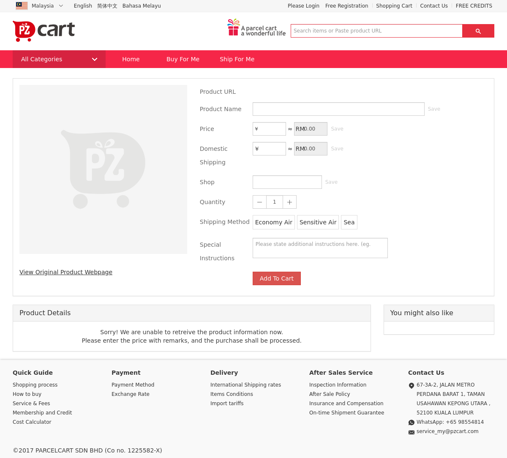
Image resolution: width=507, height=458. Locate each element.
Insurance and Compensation (346, 403)
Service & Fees (31, 403)
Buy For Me (182, 59)
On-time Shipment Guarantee (346, 413)
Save (434, 109)
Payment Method (133, 385)
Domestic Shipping (214, 155)
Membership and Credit (42, 413)
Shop (207, 182)
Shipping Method (225, 221)
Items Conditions (231, 394)
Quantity (213, 202)
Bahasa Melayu (142, 6)
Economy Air (273, 222)
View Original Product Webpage (65, 272)
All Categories (59, 59)
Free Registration (346, 6)
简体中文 (107, 6)
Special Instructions (217, 251)
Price (207, 128)
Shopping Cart (394, 6)
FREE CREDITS (474, 6)
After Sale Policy (329, 394)
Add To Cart (277, 278)
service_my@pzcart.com (448, 431)
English (83, 6)
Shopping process (35, 385)
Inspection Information (337, 385)
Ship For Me (237, 59)
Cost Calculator (32, 422)
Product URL (218, 91)
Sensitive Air (318, 222)
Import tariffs (227, 403)
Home (130, 59)
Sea (348, 222)
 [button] (478, 31)
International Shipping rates (245, 385)
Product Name (221, 109)
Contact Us (434, 6)
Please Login (303, 6)
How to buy (27, 394)
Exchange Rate (131, 394)
